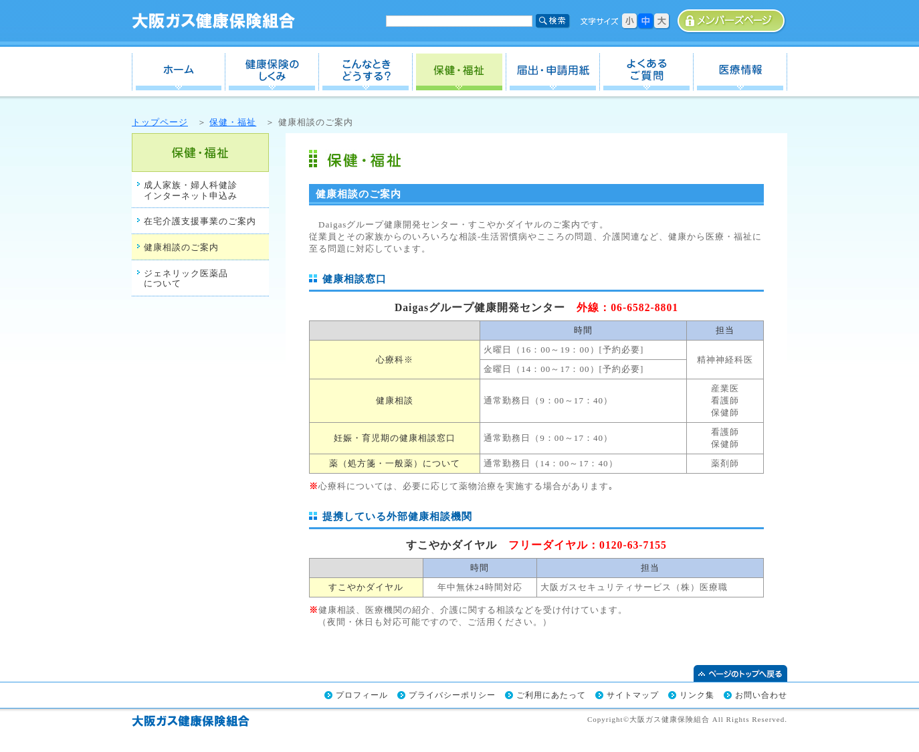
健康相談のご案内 (181, 247)
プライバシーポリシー (452, 695)
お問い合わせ (761, 695)
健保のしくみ (272, 72)
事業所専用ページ (732, 21)
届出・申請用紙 (553, 72)
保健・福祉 (232, 122)
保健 (459, 72)
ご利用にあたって (551, 695)
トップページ (160, 122)
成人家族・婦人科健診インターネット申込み (190, 190)
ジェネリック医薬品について (186, 278)
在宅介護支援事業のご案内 (200, 221)
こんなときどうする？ (366, 72)
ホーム (178, 72)
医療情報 (740, 72)
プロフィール (362, 695)
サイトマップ (633, 695)
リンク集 (697, 695)
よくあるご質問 (647, 72)
